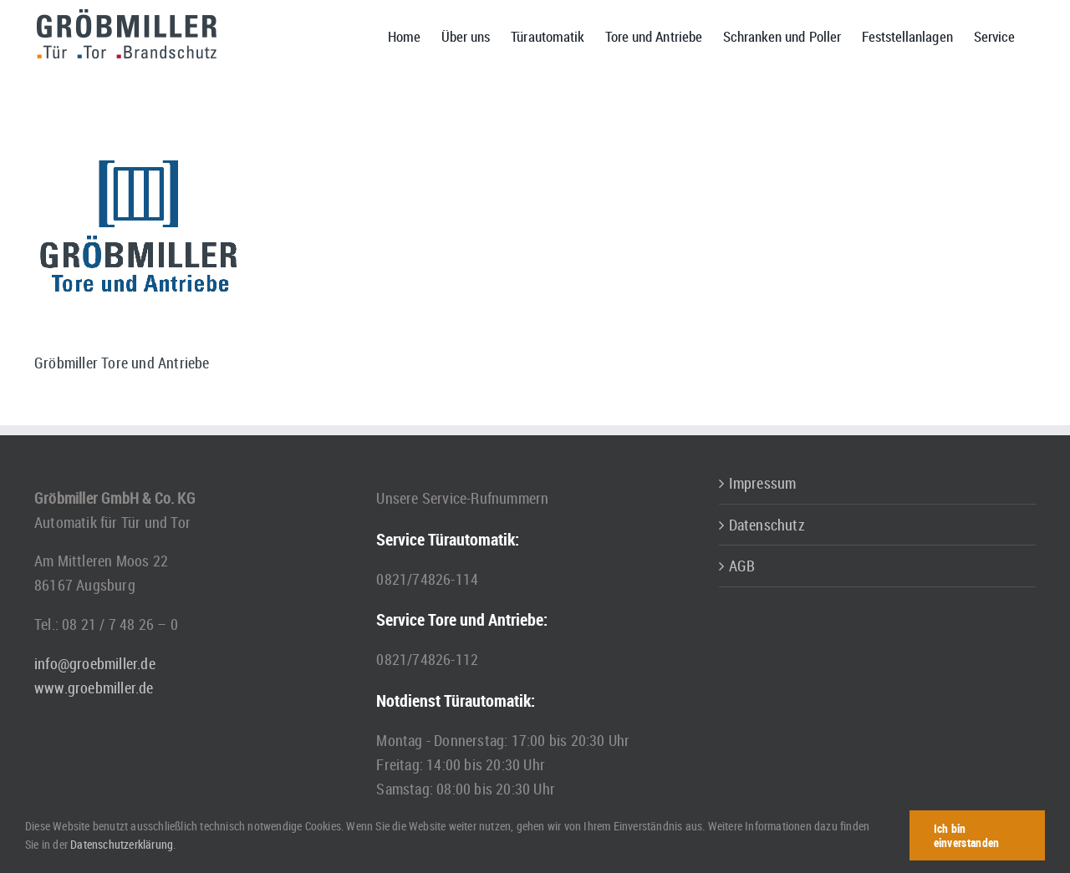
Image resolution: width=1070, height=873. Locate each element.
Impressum (763, 483)
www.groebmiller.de (94, 688)
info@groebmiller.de (94, 663)
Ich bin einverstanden (967, 835)
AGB (742, 566)
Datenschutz (767, 525)
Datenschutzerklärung (121, 844)
